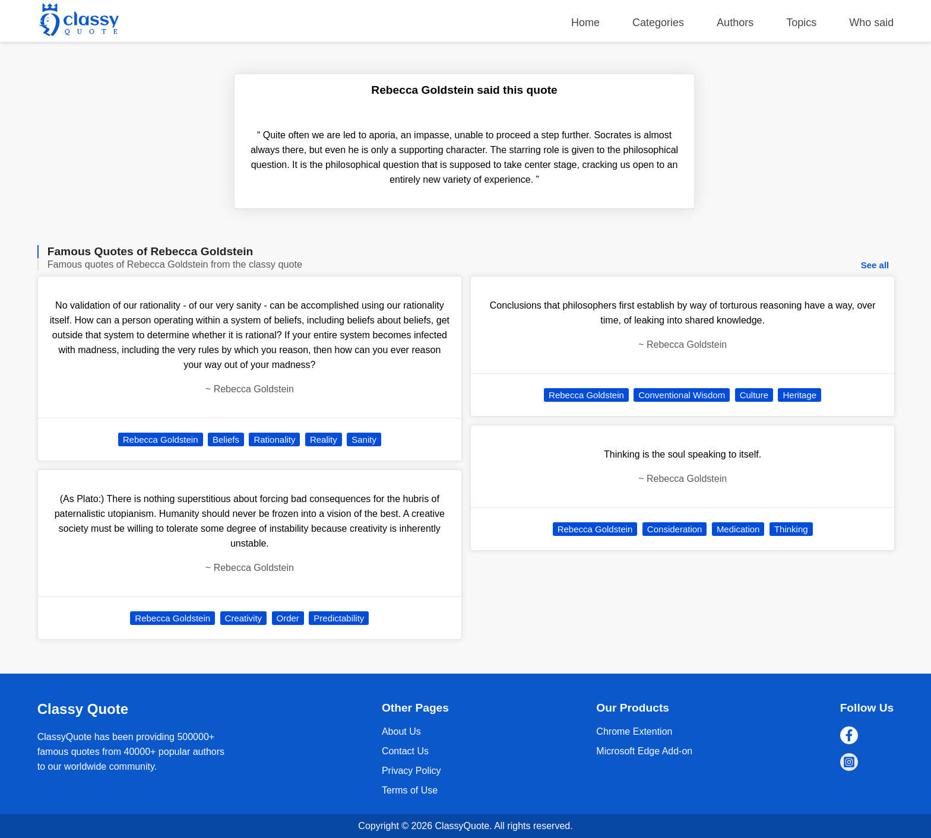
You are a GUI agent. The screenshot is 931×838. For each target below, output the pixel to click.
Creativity (243, 618)
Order (288, 618)
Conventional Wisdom (681, 395)
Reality (323, 439)
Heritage (799, 395)
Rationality (274, 439)
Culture (754, 395)
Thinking (791, 529)
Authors (735, 22)
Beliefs (226, 439)
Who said (871, 22)
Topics (801, 22)
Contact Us (405, 751)
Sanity (364, 439)
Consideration (674, 529)
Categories (658, 22)
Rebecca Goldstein (160, 439)
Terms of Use (410, 790)
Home (585, 22)
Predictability (339, 618)
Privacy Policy (411, 771)
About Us (401, 731)
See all (875, 265)
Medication (738, 529)
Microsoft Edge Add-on (644, 751)
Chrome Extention (634, 731)
